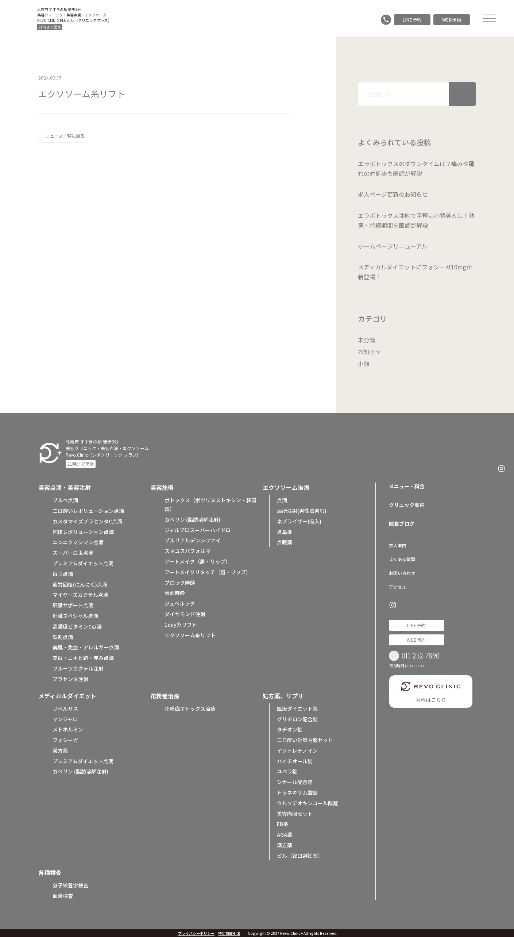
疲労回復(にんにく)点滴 (80, 583)
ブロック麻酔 (180, 581)
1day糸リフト (181, 623)
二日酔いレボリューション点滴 (88, 510)
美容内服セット (295, 813)
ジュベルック (180, 602)
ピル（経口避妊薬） (300, 855)
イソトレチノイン (297, 749)
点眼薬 (284, 541)
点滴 (282, 499)
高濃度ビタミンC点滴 (77, 625)
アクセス (397, 586)
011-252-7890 (423, 656)
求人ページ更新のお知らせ (393, 194)
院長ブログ (401, 522)
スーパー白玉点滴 (73, 552)
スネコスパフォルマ (187, 550)
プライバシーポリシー (196, 933)
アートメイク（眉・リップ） (198, 560)
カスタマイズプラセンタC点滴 (87, 520)
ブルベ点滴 (65, 499)
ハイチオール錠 (295, 760)
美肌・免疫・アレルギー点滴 (86, 646)
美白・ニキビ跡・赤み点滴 (83, 657)
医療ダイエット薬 (297, 707)
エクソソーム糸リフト (190, 634)
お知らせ (369, 351)
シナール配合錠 (295, 781)
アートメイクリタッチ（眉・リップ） (208, 571)
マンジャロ (65, 718)
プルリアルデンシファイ (193, 539)
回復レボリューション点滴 (83, 531)
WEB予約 (451, 19)
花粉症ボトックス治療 (190, 707)
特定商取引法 (229, 933)
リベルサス (65, 707)
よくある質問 (402, 558)
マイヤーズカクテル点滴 (80, 594)
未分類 (366, 339)
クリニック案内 (407, 504)
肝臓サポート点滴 (73, 604)
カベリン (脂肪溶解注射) (192, 518)
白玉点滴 (63, 573)
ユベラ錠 (287, 771)
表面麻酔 (175, 592)
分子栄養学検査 (70, 884)
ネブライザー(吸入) (299, 520)
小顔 (364, 363)
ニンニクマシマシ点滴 (78, 541)
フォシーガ (65, 739)
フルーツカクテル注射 (78, 667)
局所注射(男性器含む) (301, 510)
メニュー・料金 (407, 485)
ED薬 (282, 823)
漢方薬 (60, 749)
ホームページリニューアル (393, 246)
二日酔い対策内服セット (305, 739)
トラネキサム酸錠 (297, 791)
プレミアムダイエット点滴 (83, 562)
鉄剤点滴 (63, 636)
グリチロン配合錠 (297, 718)
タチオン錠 (289, 728)
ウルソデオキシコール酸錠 (307, 802)
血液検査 (63, 895)
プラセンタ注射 (70, 678)
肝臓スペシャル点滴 (75, 615)
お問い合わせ (402, 572)
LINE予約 (412, 19)
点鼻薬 (284, 531)
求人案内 (397, 544)
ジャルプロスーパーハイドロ (198, 529)
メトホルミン (68, 728)
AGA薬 (284, 833)
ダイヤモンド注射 (185, 613)
